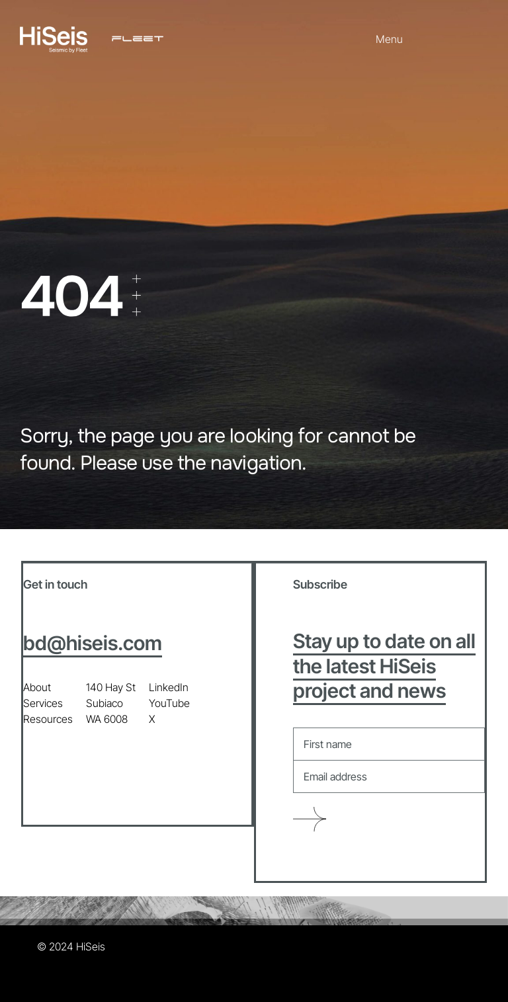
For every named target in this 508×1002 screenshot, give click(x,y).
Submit (309, 819)
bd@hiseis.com (92, 643)
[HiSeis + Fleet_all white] (91, 31)
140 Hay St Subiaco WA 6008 (111, 703)
